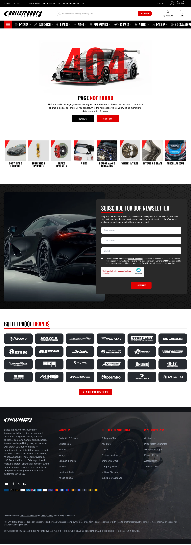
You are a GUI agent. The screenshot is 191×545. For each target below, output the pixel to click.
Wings (62, 455)
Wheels (62, 466)
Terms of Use (150, 466)
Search (145, 13)
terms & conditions (135, 259)
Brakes (62, 449)
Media (105, 449)
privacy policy (136, 263)
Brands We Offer (110, 461)
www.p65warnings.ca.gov (15, 525)
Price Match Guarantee (155, 444)
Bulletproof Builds (110, 438)
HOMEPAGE (83, 118)
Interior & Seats (66, 472)
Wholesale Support (153, 449)
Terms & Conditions (28, 516)
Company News (109, 466)
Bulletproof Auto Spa (112, 478)
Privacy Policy (151, 455)
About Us (106, 444)
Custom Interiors (110, 455)
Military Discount (110, 472)
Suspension (65, 444)
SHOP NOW (107, 118)
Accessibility (150, 461)
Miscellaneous (66, 478)
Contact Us (149, 438)
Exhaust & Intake (67, 461)
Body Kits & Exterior (69, 438)
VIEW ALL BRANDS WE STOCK (95, 392)
